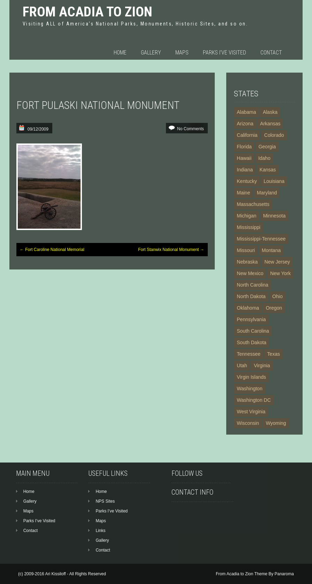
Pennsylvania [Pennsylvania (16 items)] (251, 319)
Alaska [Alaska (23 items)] (270, 112)
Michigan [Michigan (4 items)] (246, 216)
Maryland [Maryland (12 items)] (267, 192)
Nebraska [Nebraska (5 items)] (247, 262)
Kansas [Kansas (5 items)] (268, 169)
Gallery (151, 52)
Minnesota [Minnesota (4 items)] (274, 216)
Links (100, 530)
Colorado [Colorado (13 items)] (274, 135)
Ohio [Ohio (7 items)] (277, 296)
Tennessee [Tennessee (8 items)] (248, 354)
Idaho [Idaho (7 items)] (264, 158)
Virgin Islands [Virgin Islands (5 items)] (251, 377)
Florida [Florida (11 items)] (244, 146)
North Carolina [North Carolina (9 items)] (252, 285)
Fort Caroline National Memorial (52, 249)
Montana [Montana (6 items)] (271, 250)
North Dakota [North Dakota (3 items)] (251, 296)
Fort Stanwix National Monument (171, 249)
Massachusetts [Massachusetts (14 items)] (253, 204)
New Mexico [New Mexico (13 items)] (250, 273)
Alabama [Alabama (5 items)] (246, 112)
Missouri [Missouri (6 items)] (246, 250)
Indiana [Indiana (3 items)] (245, 169)
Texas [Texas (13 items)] (273, 354)
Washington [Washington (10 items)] (249, 388)
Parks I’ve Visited (224, 52)
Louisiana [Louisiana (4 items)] (274, 181)
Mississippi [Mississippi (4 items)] (248, 227)
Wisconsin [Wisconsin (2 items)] (248, 423)
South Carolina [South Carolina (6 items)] (253, 331)
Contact (271, 52)
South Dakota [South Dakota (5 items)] (251, 342)
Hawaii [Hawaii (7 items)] (244, 158)
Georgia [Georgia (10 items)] (267, 146)
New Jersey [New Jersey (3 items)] (277, 262)
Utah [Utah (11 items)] (242, 365)
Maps (182, 52)
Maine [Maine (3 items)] (243, 192)
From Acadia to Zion (87, 11)
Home (120, 52)
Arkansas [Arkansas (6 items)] (270, 123)
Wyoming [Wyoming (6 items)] (276, 423)
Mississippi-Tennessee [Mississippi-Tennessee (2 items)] (261, 239)
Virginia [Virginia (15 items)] (262, 365)
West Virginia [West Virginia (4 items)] (251, 411)
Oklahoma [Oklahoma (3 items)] (248, 308)
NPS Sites (105, 501)
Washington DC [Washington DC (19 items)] (254, 400)
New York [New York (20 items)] (280, 273)
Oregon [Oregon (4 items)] (274, 308)
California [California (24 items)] (247, 135)
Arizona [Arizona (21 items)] (245, 123)
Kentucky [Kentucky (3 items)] (247, 181)
